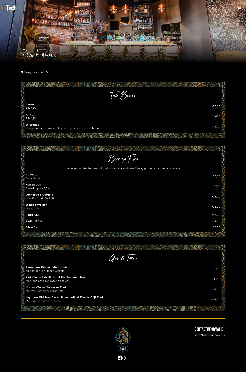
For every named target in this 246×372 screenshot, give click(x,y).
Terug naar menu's (34, 72)
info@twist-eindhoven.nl (210, 335)
